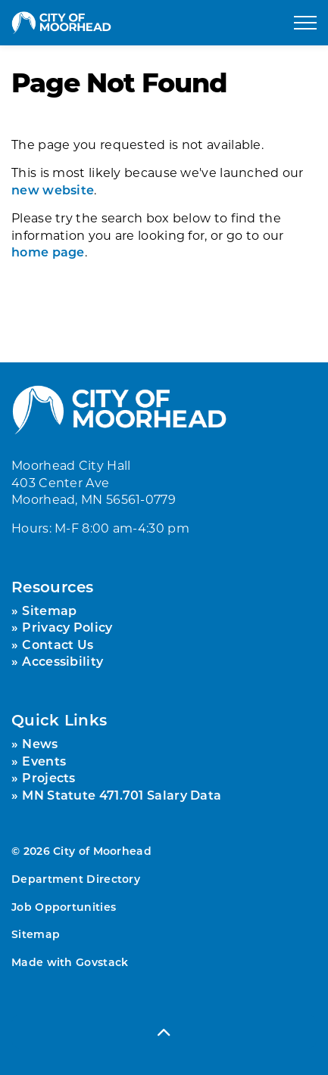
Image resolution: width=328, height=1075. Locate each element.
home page (48, 251)
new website (52, 189)
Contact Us (57, 644)
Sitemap (49, 610)
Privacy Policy (67, 627)
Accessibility (62, 661)
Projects (48, 777)
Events (44, 761)
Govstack (102, 962)
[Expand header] (305, 22)
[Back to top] (164, 1031)
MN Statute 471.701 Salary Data (121, 795)
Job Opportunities (63, 906)
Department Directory (75, 878)
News (40, 743)
